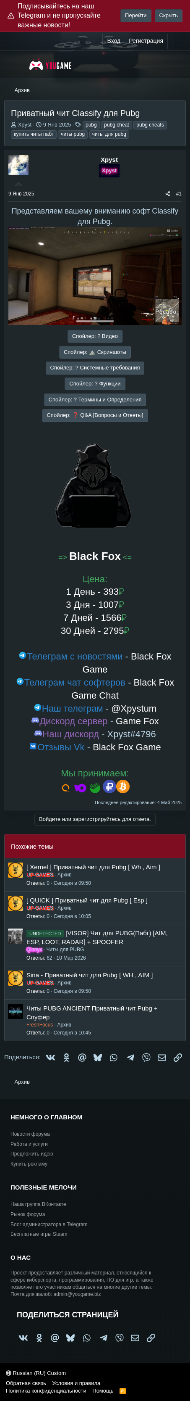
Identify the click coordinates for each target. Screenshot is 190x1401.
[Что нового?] (176, 41)
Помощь (102, 1391)
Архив (64, 875)
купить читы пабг (34, 134)
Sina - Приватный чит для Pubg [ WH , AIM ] (89, 975)
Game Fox (137, 721)
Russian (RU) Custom (36, 1373)
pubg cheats (150, 125)
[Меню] (16, 64)
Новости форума (30, 1134)
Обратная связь (26, 1383)
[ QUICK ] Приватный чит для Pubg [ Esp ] (87, 900)
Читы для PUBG (65, 949)
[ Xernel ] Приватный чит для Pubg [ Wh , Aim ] (93, 867)
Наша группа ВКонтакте (38, 1204)
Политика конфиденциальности (46, 1391)
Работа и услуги (29, 1144)
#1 (179, 194)
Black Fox (95, 556)
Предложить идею (31, 1154)
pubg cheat (116, 125)
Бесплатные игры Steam (39, 1234)
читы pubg (73, 134)
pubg (91, 125)
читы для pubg (109, 134)
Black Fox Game (127, 747)
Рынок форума (27, 1214)
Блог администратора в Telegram (49, 1224)
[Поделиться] (167, 194)
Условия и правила (76, 1383)
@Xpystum (133, 708)
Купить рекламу (28, 1164)
